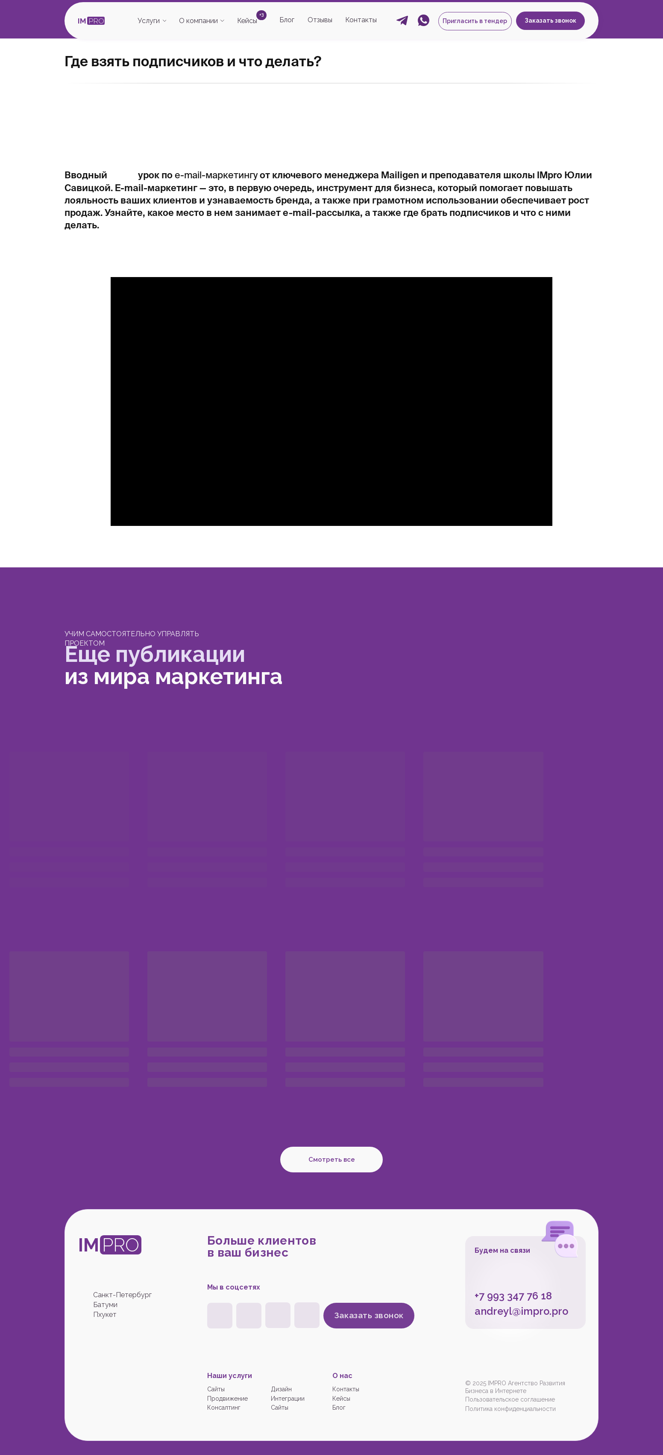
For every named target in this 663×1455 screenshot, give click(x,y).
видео (123, 175)
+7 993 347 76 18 (513, 1296)
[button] (474, 21)
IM (82, 21)
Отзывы (320, 20)
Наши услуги (229, 1376)
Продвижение (227, 1398)
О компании (198, 21)
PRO (96, 21)
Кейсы (247, 21)
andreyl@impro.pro (521, 1311)
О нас (342, 1376)
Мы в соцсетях (233, 1287)
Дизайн (281, 1389)
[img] (277, 1315)
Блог (286, 20)
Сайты (216, 1389)
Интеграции (288, 1398)
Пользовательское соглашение (510, 1399)
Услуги (149, 21)
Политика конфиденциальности (510, 1408)
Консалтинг (224, 1407)
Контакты (361, 20)
